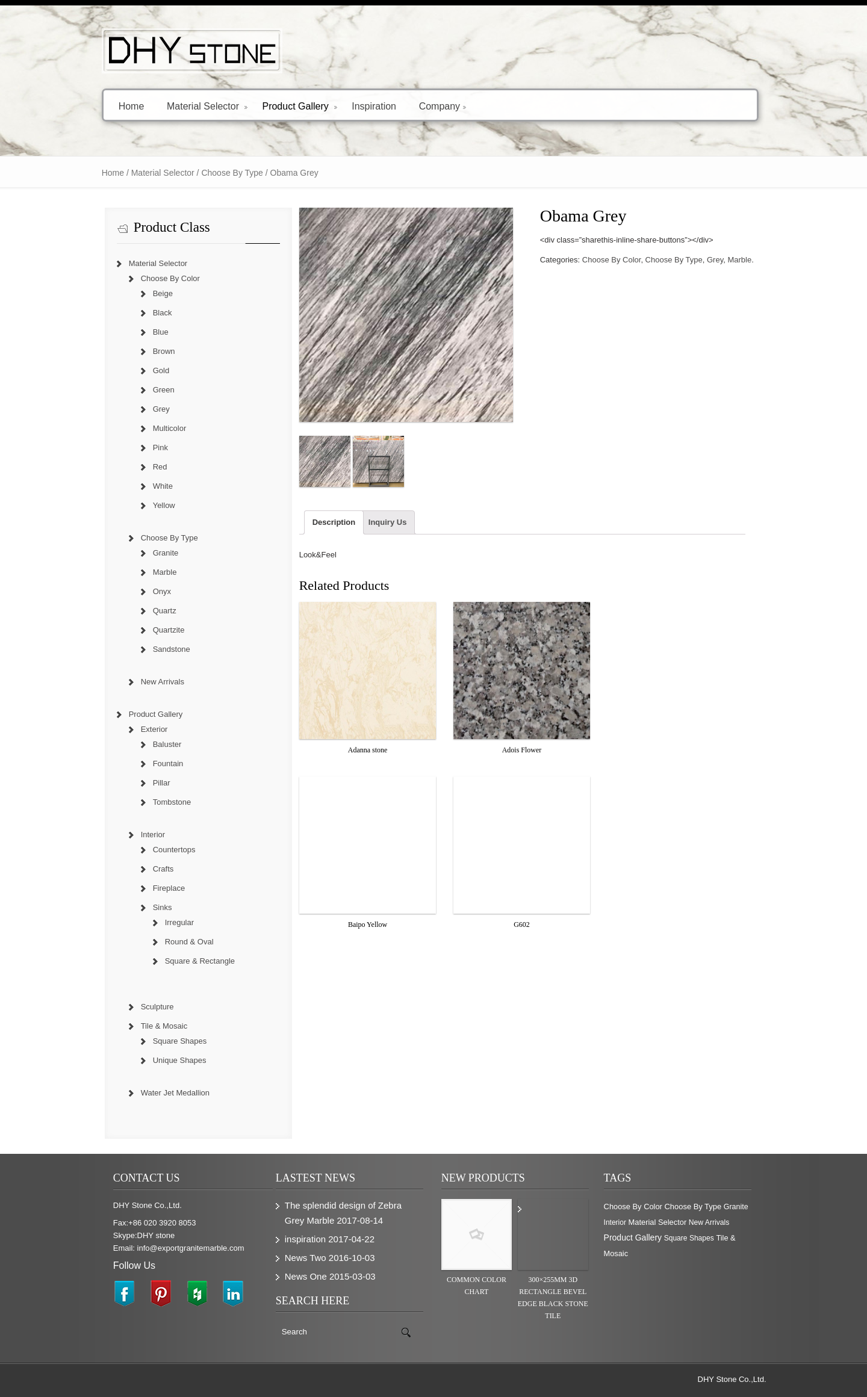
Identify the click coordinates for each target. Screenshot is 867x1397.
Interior (153, 834)
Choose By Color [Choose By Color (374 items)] (633, 1206)
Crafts (163, 868)
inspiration (305, 1239)
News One (306, 1276)
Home (131, 106)
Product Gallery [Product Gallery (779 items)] (633, 1237)
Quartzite (169, 629)
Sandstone (171, 649)
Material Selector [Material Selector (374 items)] (658, 1222)
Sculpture (157, 1006)
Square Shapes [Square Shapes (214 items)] (689, 1238)
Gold (161, 370)
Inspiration (374, 106)
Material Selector (207, 106)
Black (162, 312)
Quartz (164, 610)
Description (334, 522)
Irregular (179, 922)
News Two (305, 1258)
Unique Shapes (180, 1060)
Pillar (161, 782)
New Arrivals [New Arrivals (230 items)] (709, 1222)
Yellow (164, 505)
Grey (715, 259)
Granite (166, 552)
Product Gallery (299, 106)
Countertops (174, 849)
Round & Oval (189, 941)
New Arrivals (162, 681)
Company (442, 106)
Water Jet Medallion (175, 1092)
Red (160, 466)
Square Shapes (180, 1040)
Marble (739, 259)
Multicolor (170, 428)
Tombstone (172, 802)
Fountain (168, 763)
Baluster (167, 744)
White (163, 486)
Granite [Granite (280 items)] (736, 1207)
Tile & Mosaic (164, 1025)
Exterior (154, 729)
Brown (164, 351)
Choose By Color (611, 259)
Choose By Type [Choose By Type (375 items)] (693, 1206)
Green (164, 389)
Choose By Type (232, 173)
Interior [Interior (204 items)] (615, 1222)
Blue (161, 331)
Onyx (162, 591)
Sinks (162, 907)
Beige (163, 293)
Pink (160, 447)
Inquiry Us (387, 522)
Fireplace (169, 888)
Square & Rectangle (200, 960)
